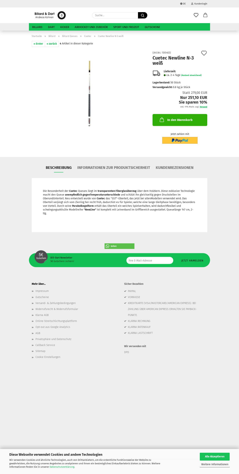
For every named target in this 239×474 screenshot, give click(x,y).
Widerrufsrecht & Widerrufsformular (56, 309)
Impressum (42, 291)
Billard (37, 27)
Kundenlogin (199, 3)
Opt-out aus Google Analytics (52, 327)
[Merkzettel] (196, 15)
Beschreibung (59, 167)
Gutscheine (152, 27)
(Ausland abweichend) (191, 75)
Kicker (64, 27)
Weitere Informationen (214, 464)
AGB (37, 333)
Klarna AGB (42, 315)
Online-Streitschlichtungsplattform (56, 321)
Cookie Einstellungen (47, 357)
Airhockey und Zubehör (91, 27)
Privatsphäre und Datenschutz (53, 339)
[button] (205, 15)
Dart (51, 27)
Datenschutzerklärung (62, 466)
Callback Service (45, 345)
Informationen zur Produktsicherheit (113, 167)
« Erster (38, 43)
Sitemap (40, 351)
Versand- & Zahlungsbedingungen (55, 303)
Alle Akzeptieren (214, 456)
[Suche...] (142, 15)
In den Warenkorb (176, 120)
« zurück (52, 43)
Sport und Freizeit (126, 27)
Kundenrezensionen (174, 167)
